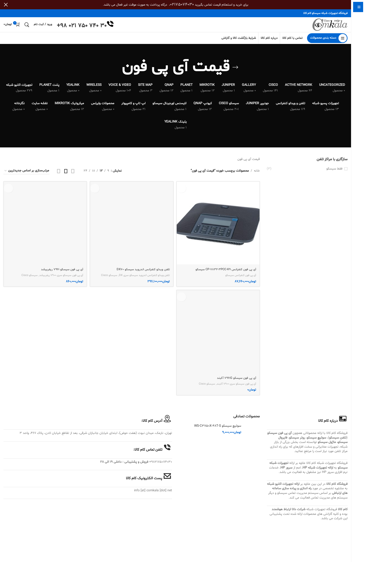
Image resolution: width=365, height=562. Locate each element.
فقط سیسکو (334, 172)
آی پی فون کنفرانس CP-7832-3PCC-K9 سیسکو (223, 272)
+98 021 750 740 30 (82, 28)
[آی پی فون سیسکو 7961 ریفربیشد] (45, 359)
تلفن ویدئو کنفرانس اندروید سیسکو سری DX (140, 545)
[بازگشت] (235, 71)
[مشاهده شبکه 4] (59, 175)
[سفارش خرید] (26, 174)
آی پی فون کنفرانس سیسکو (239, 278)
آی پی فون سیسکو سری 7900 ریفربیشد (57, 545)
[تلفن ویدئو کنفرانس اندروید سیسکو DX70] (132, 359)
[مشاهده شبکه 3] (66, 175)
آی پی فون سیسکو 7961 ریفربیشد (59, 539)
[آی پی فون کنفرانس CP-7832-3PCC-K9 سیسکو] (219, 226)
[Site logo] (327, 26)
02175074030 (182, 4)
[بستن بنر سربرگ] (6, 4)
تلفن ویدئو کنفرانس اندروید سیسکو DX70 (141, 539)
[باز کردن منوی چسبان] (327, 42)
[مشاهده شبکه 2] (73, 175)
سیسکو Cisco (22, 545)
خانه (257, 174)
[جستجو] (26, 26)
